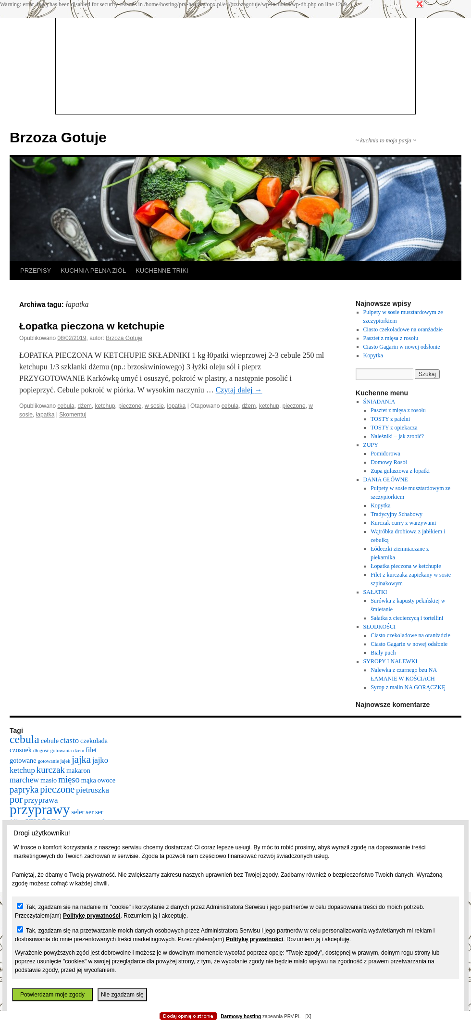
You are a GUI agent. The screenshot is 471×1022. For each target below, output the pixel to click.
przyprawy (40, 809)
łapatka (45, 414)
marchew (24, 779)
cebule (50, 740)
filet (91, 750)
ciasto (69, 740)
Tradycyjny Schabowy (396, 514)
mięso (69, 779)
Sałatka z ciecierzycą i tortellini (407, 618)
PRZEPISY (35, 270)
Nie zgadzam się (122, 994)
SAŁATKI (375, 592)
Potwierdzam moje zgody (52, 994)
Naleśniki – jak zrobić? (397, 436)
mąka (88, 780)
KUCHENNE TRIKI (162, 270)
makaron (78, 770)
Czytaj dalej (239, 390)
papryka (24, 789)
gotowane (23, 760)
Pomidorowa (385, 453)
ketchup (105, 406)
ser (90, 812)
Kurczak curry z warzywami (403, 522)
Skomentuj (73, 414)
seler (77, 812)
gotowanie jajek (53, 761)
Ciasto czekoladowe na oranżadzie (403, 329)
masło (48, 780)
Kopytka (373, 355)
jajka (81, 759)
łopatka (176, 406)
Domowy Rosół (389, 462)
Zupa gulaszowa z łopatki (400, 470)
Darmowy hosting (241, 1016)
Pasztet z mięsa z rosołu (391, 338)
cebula (65, 406)
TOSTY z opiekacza (394, 427)
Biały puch (383, 652)
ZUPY (370, 445)
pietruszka (92, 790)
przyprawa (41, 800)
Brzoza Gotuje (58, 137)
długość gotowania (52, 750)
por (16, 799)
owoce (106, 780)
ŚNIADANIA (379, 401)
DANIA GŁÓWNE (385, 479)
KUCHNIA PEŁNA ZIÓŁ (93, 270)
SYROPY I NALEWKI (390, 661)
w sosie (154, 406)
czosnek (21, 750)
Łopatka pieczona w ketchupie (91, 325)
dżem (84, 406)
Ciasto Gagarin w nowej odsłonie (401, 346)
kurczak (51, 770)
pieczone (129, 406)
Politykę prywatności (91, 915)
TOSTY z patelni (390, 419)
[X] (308, 1016)
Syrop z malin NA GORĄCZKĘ (408, 687)
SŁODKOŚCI (379, 626)
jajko (100, 760)
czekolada (94, 740)
